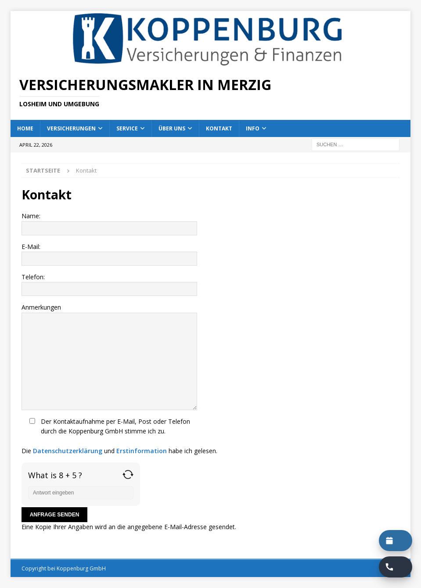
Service (127, 128)
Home (25, 128)
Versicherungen (71, 128)
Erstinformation (141, 451)
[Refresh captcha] (127, 474)
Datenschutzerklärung (67, 451)
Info (252, 128)
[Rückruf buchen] (395, 566)
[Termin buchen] (395, 540)
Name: (210, 223)
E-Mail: (210, 254)
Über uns (171, 128)
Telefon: (210, 284)
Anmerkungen (210, 356)
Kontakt (219, 128)
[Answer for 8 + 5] (80, 492)
